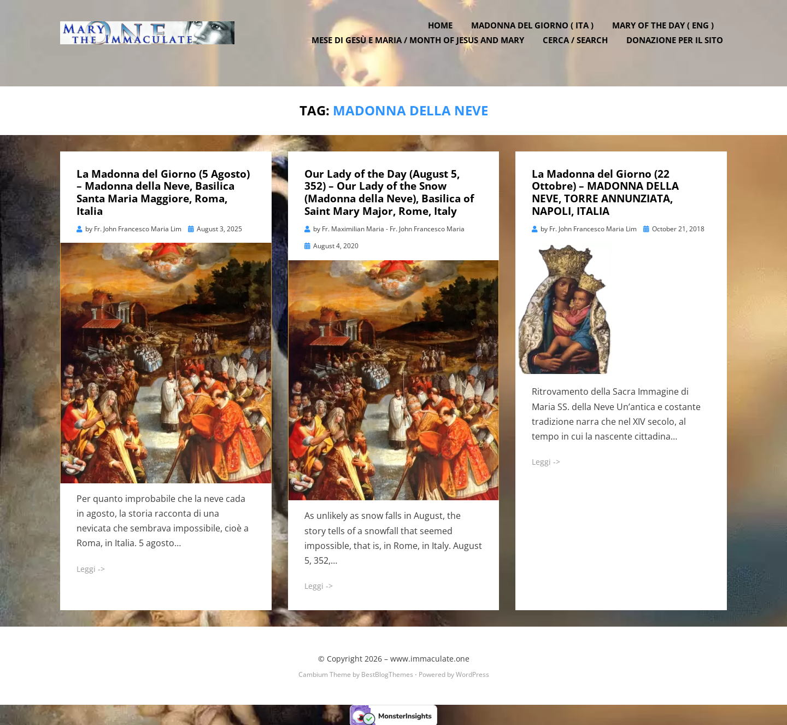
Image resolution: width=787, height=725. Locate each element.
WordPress (472, 672)
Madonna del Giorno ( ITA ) (536, 34)
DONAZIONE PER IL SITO (678, 49)
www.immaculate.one (429, 657)
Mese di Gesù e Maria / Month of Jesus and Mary (421, 49)
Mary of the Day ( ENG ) (667, 34)
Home (444, 34)
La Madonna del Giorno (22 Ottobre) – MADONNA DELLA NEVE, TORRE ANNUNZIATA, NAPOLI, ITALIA (605, 191)
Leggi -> (91, 567)
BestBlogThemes (387, 672)
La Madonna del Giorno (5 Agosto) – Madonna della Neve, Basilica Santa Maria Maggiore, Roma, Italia (163, 191)
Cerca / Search (579, 49)
